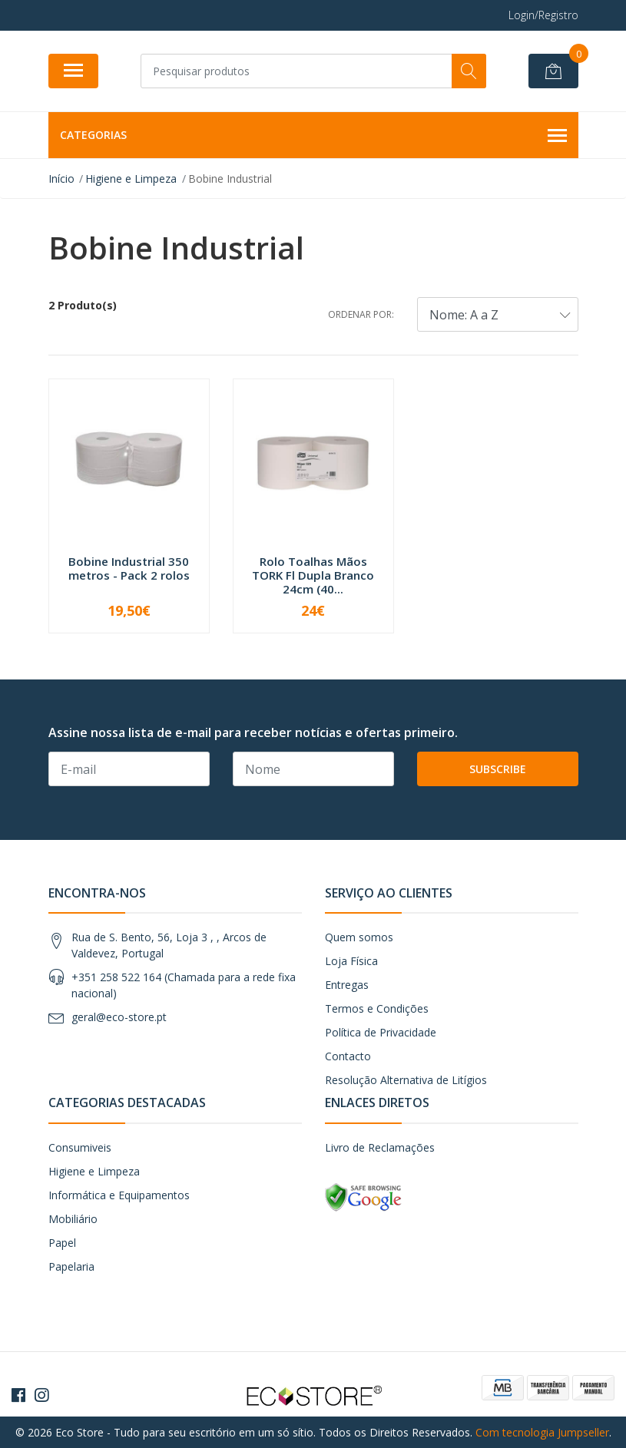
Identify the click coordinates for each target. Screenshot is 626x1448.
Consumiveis (79, 1147)
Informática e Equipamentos (119, 1195)
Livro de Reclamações (380, 1147)
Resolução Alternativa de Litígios (406, 1080)
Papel (62, 1242)
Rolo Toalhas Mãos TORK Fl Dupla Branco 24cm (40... (313, 575)
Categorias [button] (313, 135)
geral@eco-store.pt (119, 1017)
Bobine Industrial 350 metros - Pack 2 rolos (129, 568)
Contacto (348, 1056)
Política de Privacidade (380, 1032)
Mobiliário (73, 1219)
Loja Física (351, 961)
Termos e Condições (377, 1008)
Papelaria (71, 1266)
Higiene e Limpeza (94, 1171)
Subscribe (497, 769)
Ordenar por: (361, 314)
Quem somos (359, 937)
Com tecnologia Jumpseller (542, 1432)
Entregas (347, 984)
